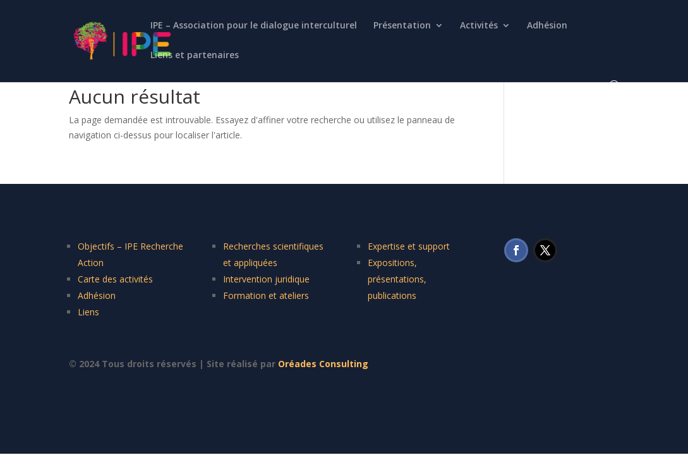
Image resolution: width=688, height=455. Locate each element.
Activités (479, 26)
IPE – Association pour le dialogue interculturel (253, 26)
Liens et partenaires (194, 56)
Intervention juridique (266, 279)
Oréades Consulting (323, 364)
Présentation (402, 26)
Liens (88, 312)
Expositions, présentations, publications (397, 279)
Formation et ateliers (266, 295)
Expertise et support (409, 246)
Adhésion (547, 26)
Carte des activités (115, 279)
